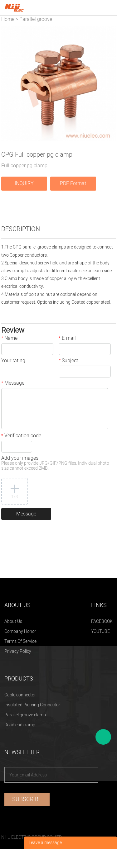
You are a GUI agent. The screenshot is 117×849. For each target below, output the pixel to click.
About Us (13, 621)
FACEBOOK (102, 621)
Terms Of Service (20, 641)
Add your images (55, 464)
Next (108, 83)
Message (12, 384)
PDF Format (73, 183)
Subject (68, 361)
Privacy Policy (17, 651)
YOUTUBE (100, 631)
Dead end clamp (19, 725)
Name (9, 339)
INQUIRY (24, 183)
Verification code (21, 436)
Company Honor (20, 631)
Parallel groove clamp (25, 715)
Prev (9, 83)
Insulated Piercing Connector (32, 705)
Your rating (13, 361)
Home (7, 19)
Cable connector (20, 695)
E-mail (67, 339)
